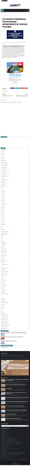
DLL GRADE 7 (3, 201)
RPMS (2, 277)
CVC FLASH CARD (4, 432)
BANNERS (2, 157)
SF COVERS (3, 289)
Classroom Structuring (5, 176)
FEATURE (2, 211)
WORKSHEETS (3, 313)
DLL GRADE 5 (3, 197)
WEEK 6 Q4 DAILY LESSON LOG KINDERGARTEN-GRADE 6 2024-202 (17, 402)
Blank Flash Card (4, 433)
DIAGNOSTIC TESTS (4, 187)
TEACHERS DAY (3, 305)
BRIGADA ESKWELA (3, 161)
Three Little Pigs (4, 456)
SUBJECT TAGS (3, 299)
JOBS (2, 237)
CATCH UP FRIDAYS (4, 166)
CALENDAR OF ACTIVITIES (4, 164)
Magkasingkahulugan (5, 445)
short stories (3, 291)
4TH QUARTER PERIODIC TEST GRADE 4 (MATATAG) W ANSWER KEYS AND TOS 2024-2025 (17, 381)
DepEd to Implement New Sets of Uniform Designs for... (11, 444)
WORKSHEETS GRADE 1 (4, 315)
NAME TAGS (3, 258)
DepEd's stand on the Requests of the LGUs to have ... (10, 439)
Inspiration (3, 230)
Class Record (3, 171)
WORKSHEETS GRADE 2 (4, 317)
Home (3, 15)
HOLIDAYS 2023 (3, 225)
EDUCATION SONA (3, 204)
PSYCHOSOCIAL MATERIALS (5, 272)
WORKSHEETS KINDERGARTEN (5, 325)
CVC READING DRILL (4, 448)
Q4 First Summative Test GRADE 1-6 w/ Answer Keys (14, 337)
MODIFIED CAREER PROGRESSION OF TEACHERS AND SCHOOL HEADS (17, 398)
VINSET (2, 306)
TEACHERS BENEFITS (9, 389)
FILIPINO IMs (3, 213)
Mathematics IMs (4, 249)
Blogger (24, 460)
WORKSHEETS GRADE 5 (4, 322)
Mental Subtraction (4, 436)
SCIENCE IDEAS (3, 450)
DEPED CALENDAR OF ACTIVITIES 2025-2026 (13, 419)
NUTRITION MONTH (4, 261)
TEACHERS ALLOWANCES (4, 303)
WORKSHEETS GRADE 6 (4, 324)
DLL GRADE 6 (3, 199)
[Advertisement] (15, 128)
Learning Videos (3, 242)
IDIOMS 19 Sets (3, 451)
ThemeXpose (17, 464)
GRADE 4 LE (2, 220)
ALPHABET (2, 152)
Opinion (2, 263)
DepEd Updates (7, 15)
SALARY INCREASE (3, 280)
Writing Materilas (4, 329)
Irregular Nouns (4, 437)
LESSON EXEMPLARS (4, 244)
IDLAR (2, 227)
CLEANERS (2, 178)
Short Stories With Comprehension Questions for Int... (10, 442)
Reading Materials (4, 275)
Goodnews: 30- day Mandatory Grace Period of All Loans (11, 443)
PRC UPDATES (3, 270)
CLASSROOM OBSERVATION (5, 173)
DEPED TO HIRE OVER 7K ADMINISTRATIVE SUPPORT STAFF (15, 385)
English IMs (3, 206)
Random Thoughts (4, 273)
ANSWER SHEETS (3, 154)
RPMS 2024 (3, 279)
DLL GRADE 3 (3, 194)
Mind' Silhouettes (4, 256)
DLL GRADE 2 (3, 192)
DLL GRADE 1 (3, 190)
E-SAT (2, 202)
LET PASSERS (3, 246)
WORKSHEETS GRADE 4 (4, 320)
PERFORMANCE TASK (4, 268)
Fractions (2, 434)
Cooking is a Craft (4, 180)
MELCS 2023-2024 (4, 253)
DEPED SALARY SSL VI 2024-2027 (10, 341)
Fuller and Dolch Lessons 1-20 (6, 438)
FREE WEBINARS (3, 216)
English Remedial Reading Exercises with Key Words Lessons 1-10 (12, 453)
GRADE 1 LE (2, 218)
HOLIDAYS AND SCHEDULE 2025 (11, 415)
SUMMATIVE (3, 301)
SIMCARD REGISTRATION (4, 294)
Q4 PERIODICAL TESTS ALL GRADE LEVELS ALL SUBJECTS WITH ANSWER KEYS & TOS (16, 394)
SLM (2, 296)
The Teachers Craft (4, 348)
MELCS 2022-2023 (4, 251)
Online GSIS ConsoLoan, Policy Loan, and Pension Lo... (10, 449)
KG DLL (2, 239)
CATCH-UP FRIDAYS (4, 168)
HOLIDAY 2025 (3, 223)
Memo (2, 254)
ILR (1, 228)
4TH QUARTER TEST (4, 150)
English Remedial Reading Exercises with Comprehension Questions (13, 454)
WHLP (2, 310)
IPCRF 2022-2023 (3, 235)
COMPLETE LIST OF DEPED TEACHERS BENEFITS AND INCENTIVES (15, 333)
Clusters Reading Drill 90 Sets (6, 447)
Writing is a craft (4, 327)
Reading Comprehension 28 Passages (8, 440)
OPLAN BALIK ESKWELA (4, 265)
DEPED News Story (4, 183)
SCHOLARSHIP (3, 284)
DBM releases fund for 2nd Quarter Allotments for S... (10, 455)
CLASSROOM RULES (4, 175)
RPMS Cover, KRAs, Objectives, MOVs (7, 458)
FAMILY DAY (3, 209)
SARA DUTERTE (3, 282)
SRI (1, 298)
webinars (2, 308)
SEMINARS (2, 287)
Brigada (2, 159)
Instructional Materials (5, 232)
